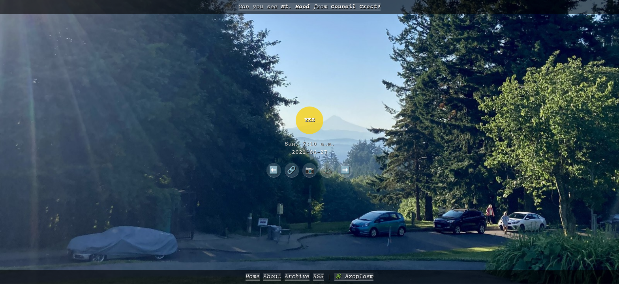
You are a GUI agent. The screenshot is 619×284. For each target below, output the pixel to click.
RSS (318, 276)
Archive (297, 276)
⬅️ (273, 170)
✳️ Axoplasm (353, 276)
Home (253, 276)
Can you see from (309, 7)
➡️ (345, 170)
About (272, 276)
